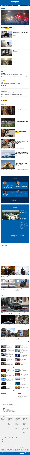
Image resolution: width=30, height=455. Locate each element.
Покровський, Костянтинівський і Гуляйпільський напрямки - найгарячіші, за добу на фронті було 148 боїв (21, 50)
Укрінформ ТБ (4, 245)
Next (16, 393)
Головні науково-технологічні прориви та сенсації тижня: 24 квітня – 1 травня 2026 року (12, 158)
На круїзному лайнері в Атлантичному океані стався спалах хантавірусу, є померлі (12, 78)
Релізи (16, 428)
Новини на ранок (3, 85)
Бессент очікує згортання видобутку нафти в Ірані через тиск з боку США (10, 375)
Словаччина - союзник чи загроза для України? (5, 234)
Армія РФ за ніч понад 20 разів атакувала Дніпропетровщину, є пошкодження (24, 364)
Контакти (23, 420)
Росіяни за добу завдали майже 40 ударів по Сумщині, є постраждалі (24, 359)
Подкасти (16, 419)
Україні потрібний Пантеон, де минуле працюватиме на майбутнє (21, 164)
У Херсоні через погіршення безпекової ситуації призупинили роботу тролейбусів (24, 351)
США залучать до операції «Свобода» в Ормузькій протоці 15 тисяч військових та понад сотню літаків (20, 58)
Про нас (23, 419)
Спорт (16, 5)
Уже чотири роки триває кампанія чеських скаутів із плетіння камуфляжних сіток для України (12, 148)
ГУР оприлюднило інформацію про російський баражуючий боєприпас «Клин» (11, 74)
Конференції (17, 426)
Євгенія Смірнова (24, 232)
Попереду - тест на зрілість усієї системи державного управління (23, 217)
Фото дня (3, 295)
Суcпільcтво (10, 425)
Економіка (5, 5)
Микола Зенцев (5, 232)
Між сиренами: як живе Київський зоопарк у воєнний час (21, 121)
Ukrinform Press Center (7, 443)
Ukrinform (4, 439)
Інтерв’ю (15, 178)
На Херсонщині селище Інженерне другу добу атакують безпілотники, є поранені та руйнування (21, 325)
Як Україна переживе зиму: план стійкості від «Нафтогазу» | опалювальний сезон (13, 263)
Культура (13, 5)
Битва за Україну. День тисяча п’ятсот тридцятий (20, 109)
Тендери (23, 424)
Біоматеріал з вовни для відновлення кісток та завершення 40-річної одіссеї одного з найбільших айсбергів (21, 153)
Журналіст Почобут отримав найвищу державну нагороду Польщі (24, 388)
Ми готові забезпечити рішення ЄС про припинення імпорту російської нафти (21, 195)
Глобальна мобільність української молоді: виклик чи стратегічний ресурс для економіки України (15, 235)
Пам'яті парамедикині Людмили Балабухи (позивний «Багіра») (10, 87)
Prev (14, 393)
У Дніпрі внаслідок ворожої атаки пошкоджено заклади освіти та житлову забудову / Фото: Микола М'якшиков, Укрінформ (14, 313)
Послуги (2, 419)
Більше (28, 341)
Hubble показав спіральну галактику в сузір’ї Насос (7, 324)
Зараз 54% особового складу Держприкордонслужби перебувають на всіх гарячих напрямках (8, 195)
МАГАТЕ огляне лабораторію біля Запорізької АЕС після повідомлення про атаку (10, 380)
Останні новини (4, 66)
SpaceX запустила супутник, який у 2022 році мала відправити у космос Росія (7, 288)
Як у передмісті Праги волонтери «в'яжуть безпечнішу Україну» (21, 142)
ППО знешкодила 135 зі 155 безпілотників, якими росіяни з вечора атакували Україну (13, 72)
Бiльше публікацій (26, 172)
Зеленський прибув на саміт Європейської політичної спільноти (19, 40)
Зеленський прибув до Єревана (20, 275)
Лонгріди (16, 425)
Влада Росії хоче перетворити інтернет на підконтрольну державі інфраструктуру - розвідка (24, 384)
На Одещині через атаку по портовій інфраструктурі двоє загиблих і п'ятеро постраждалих (7, 338)
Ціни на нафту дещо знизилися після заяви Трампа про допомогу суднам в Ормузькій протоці (13, 96)
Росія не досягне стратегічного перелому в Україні (21, 187)
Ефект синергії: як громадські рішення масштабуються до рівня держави (24, 235)
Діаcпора (9, 426)
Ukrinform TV (5, 441)
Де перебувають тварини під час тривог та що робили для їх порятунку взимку (11, 127)
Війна (2, 5)
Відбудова (9, 420)
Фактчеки (9, 422)
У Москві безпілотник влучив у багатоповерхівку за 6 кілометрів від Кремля (14, 26)
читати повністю (14, 412)
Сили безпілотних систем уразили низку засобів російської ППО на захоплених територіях (21, 289)
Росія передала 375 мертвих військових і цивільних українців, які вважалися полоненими (8, 187)
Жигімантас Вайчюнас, (22, 192)
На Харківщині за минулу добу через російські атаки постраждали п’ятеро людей (24, 347)
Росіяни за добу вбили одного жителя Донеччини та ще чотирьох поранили (11, 94)
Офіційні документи (18, 427)
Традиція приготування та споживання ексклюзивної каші (8, 137)
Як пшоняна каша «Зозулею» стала (20, 131)
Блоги (15, 207)
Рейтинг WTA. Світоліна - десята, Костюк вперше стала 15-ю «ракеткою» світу (11, 83)
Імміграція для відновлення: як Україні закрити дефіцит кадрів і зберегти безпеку (22, 396)
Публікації (3, 104)
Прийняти (22, 453)
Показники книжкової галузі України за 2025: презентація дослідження (23, 398)
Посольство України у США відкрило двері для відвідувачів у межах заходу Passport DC (21, 338)
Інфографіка (17, 424)
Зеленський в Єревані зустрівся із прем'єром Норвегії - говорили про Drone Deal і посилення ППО (7, 276)
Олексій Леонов (24, 212)
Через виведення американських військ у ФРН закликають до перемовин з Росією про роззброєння (24, 379)
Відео (16, 422)
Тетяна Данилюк (15, 232)
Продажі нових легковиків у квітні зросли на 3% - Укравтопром (9, 388)
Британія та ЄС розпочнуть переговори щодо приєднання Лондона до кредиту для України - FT (14, 76)
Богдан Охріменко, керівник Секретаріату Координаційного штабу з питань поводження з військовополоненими (10, 355)
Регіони (10, 5)
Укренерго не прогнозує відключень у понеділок (9, 383)
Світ (8, 5)
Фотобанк (2, 420)
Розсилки (23, 432)
